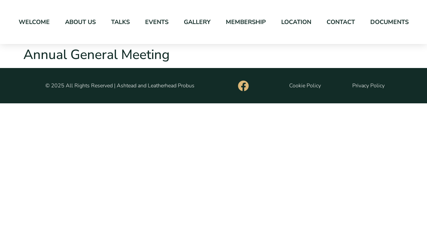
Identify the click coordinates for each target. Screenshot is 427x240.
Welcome (34, 22)
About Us (80, 22)
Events (156, 22)
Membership (246, 22)
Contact (341, 22)
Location (296, 22)
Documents (389, 22)
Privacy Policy (368, 85)
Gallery (197, 22)
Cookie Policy (305, 85)
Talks (120, 22)
